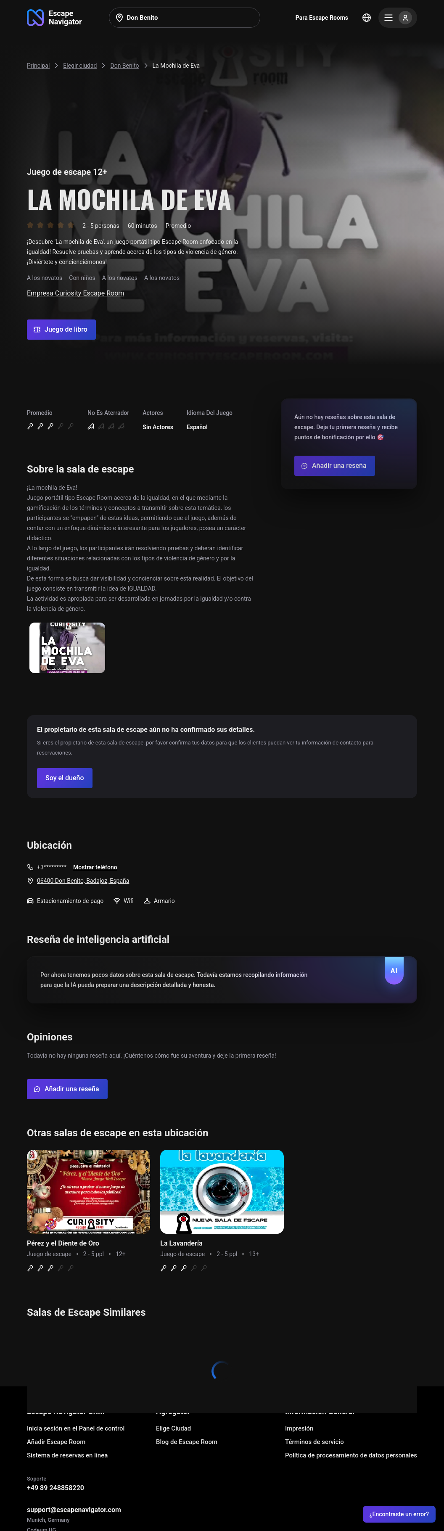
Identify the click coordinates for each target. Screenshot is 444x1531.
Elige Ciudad (173, 1428)
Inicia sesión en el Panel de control (75, 1428)
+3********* (51, 867)
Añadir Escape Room (56, 1442)
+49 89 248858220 (55, 1488)
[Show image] (67, 648)
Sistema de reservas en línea (67, 1455)
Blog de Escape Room (186, 1442)
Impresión (299, 1428)
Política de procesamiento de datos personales (351, 1455)
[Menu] (397, 18)
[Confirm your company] (64, 778)
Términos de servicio (314, 1442)
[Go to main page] (54, 18)
